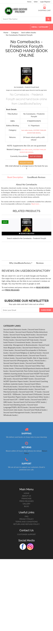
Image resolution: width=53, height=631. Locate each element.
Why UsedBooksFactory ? (20, 263)
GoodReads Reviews (36, 177)
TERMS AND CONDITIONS (26, 521)
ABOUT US (26, 496)
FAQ (26, 516)
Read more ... (35, 204)
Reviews (40, 263)
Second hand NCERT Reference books (19, 376)
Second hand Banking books (14, 405)
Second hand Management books (16, 412)
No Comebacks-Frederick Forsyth (19, 35)
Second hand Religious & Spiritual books (26, 353)
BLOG (26, 506)
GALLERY (26, 504)
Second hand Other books (38, 397)
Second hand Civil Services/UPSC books (30, 402)
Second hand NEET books (23, 379)
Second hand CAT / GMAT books (16, 399)
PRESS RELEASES (26, 501)
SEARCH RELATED (26, 233)
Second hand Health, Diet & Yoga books (32, 358)
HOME (26, 493)
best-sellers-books (28, 32)
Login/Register (45, 2)
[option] (26, 237)
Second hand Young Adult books (23, 335)
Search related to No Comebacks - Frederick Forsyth (26, 238)
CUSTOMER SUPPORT (26, 534)
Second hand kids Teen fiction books (24, 371)
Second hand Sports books (14, 363)
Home (29, 2)
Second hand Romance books (15, 329)
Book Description (15, 177)
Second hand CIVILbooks (32, 394)
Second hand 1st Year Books (30, 386)
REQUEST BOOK (26, 163)
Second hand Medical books (35, 410)
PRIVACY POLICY (26, 519)
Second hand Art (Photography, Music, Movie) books (24, 360)
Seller (36, 2)
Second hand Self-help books (27, 340)
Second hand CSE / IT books (30, 392)
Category (14, 32)
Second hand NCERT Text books (36, 373)
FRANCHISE (26, 498)
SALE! (5, 222)
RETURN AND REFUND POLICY (26, 524)
